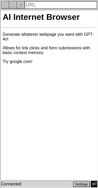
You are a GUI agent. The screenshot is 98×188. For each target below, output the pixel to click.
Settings (81, 184)
